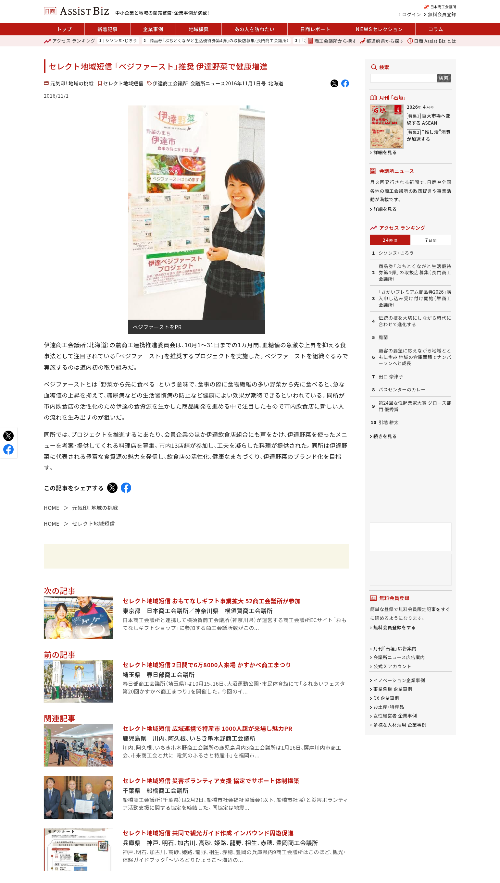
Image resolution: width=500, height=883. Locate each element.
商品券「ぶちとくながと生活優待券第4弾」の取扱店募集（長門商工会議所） (219, 41)
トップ (64, 29)
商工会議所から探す (332, 41)
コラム (435, 29)
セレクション (379, 29)
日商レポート (315, 29)
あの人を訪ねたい (254, 29)
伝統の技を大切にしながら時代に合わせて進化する (415, 321)
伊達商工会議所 (170, 83)
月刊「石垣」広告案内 (395, 648)
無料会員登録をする (394, 627)
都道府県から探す (382, 41)
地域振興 (199, 29)
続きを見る (385, 436)
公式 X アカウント (392, 666)
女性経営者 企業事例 (395, 716)
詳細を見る (385, 152)
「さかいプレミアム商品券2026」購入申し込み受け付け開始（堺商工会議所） (415, 298)
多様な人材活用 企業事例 (399, 724)
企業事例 (153, 29)
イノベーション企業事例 (399, 680)
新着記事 (107, 29)
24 (390, 240)
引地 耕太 (389, 422)
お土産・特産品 (388, 707)
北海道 (275, 83)
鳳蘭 (383, 337)
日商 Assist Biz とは (431, 41)
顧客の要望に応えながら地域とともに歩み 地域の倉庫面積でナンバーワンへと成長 (415, 357)
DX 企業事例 (386, 698)
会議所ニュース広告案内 (399, 657)
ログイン (411, 14)
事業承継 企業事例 (392, 689)
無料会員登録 (442, 14)
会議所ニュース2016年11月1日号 (228, 83)
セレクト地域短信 (123, 83)
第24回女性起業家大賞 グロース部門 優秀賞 (415, 406)
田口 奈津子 (391, 377)
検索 (444, 78)
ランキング (69, 41)
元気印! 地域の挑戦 (72, 83)
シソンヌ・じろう (121, 41)
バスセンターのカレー (402, 389)
